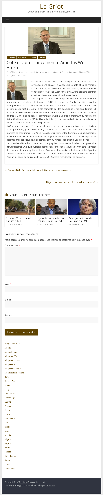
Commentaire (12, 245)
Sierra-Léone (10, 456)
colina (24, 75)
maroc (7, 427)
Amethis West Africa (83, 72)
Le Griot (51, 6)
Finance (8, 406)
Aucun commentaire (49, 72)
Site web (9, 315)
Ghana (7, 414)
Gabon (33, 58)
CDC (14, 75)
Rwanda (8, 447)
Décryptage (10, 397)
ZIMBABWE (10, 468)
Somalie (8, 460)
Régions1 (9, 443)
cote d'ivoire (22, 58)
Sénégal (8, 451)
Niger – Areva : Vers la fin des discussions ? (72, 182)
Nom (8, 284)
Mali (6, 422)
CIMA (19, 75)
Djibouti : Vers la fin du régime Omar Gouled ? (51, 219)
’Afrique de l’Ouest (12, 343)
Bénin (7, 377)
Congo (7, 389)
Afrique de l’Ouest (12, 360)
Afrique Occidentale (13, 368)
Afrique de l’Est (11, 356)
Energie (8, 402)
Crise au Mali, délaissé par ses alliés (18, 219)
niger (7, 431)
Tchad (7, 464)
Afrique (8, 347)
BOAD (9, 75)
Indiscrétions (10, 418)
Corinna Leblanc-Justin (30, 72)
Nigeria (8, 435)
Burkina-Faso (10, 381)
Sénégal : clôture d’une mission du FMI (82, 219)
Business (11, 58)
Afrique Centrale (12, 352)
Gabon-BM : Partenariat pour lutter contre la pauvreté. (38, 170)
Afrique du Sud (11, 364)
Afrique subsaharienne (14, 372)
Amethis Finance (68, 72)
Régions (42, 58)
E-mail (8, 299)
